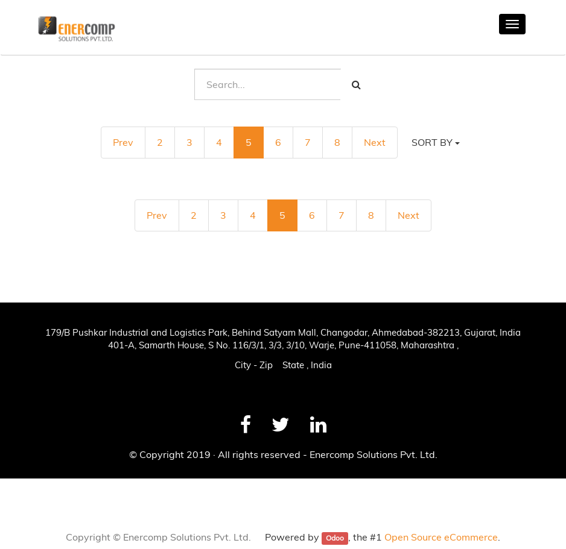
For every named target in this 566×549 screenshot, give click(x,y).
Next (375, 142)
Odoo (335, 537)
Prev (123, 142)
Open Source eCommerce (441, 537)
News (25, 492)
